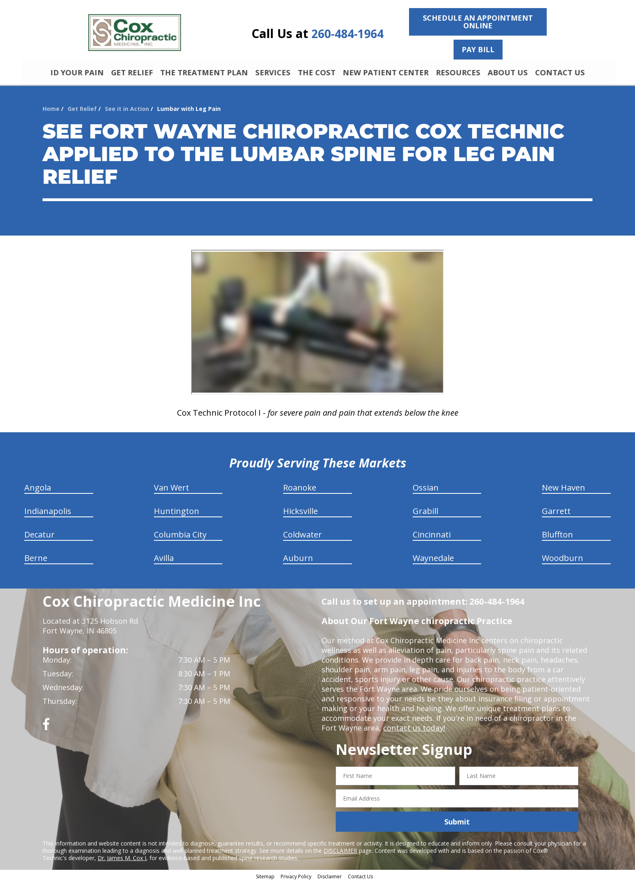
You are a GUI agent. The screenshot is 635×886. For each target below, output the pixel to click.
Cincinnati (432, 538)
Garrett (556, 514)
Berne (35, 561)
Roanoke (299, 491)
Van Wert (171, 491)
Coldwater (302, 538)
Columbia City (180, 538)
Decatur (39, 538)
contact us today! (413, 731)
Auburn (298, 561)
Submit (457, 825)
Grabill (425, 514)
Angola (37, 491)
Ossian (426, 491)
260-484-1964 (347, 33)
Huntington (176, 514)
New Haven (563, 491)
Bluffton (557, 538)
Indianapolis (47, 514)
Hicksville (300, 514)
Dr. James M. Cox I (122, 861)
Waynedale (433, 561)
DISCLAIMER (340, 854)
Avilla (164, 561)
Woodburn (562, 561)
